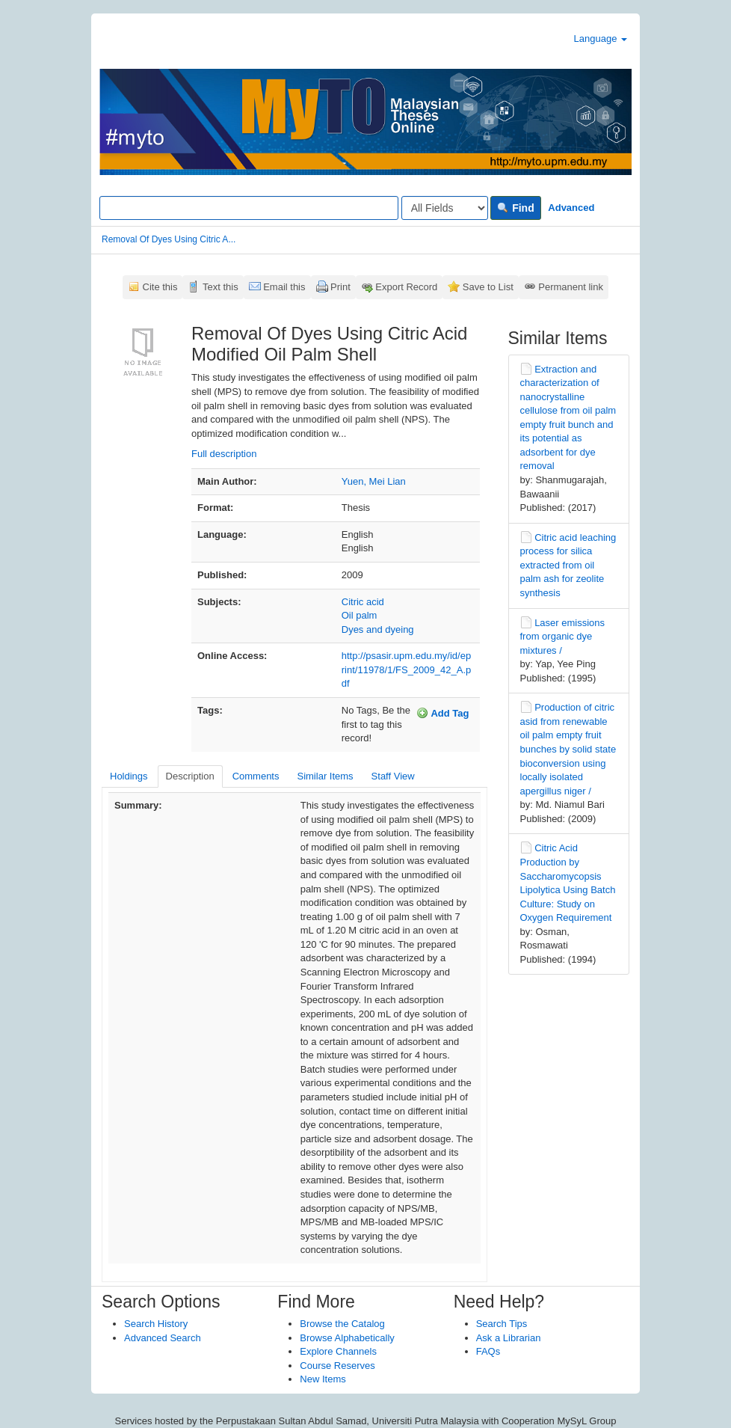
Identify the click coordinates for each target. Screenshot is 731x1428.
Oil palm (359, 615)
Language (600, 38)
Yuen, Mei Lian (374, 481)
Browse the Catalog (342, 1323)
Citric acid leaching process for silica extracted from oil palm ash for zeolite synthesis (568, 565)
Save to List (488, 286)
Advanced (571, 207)
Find (515, 208)
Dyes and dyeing (378, 629)
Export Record (406, 286)
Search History (156, 1323)
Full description (223, 453)
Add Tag (442, 713)
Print (340, 286)
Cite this (160, 286)
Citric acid (363, 601)
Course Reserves (337, 1365)
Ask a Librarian (508, 1337)
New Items (322, 1379)
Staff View (393, 776)
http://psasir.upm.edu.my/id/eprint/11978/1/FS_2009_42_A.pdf (406, 669)
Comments (256, 776)
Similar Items (325, 776)
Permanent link (570, 286)
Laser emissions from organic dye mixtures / (562, 636)
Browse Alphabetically (347, 1337)
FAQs (488, 1351)
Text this (220, 286)
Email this (284, 286)
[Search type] (444, 208)
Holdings (129, 776)
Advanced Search (162, 1337)
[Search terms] (248, 208)
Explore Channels (338, 1351)
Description (190, 776)
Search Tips (502, 1323)
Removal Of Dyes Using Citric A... (168, 239)
